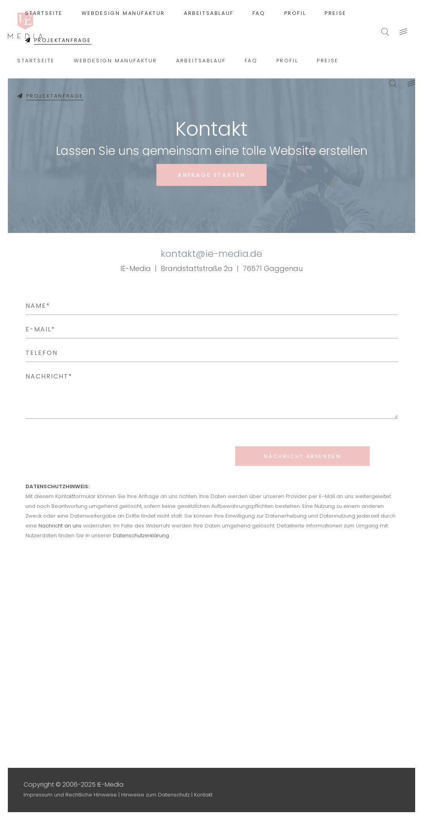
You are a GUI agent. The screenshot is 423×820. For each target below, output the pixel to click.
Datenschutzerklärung (141, 535)
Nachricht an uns (60, 525)
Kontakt (203, 794)
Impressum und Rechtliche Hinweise (70, 794)
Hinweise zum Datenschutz (155, 794)
